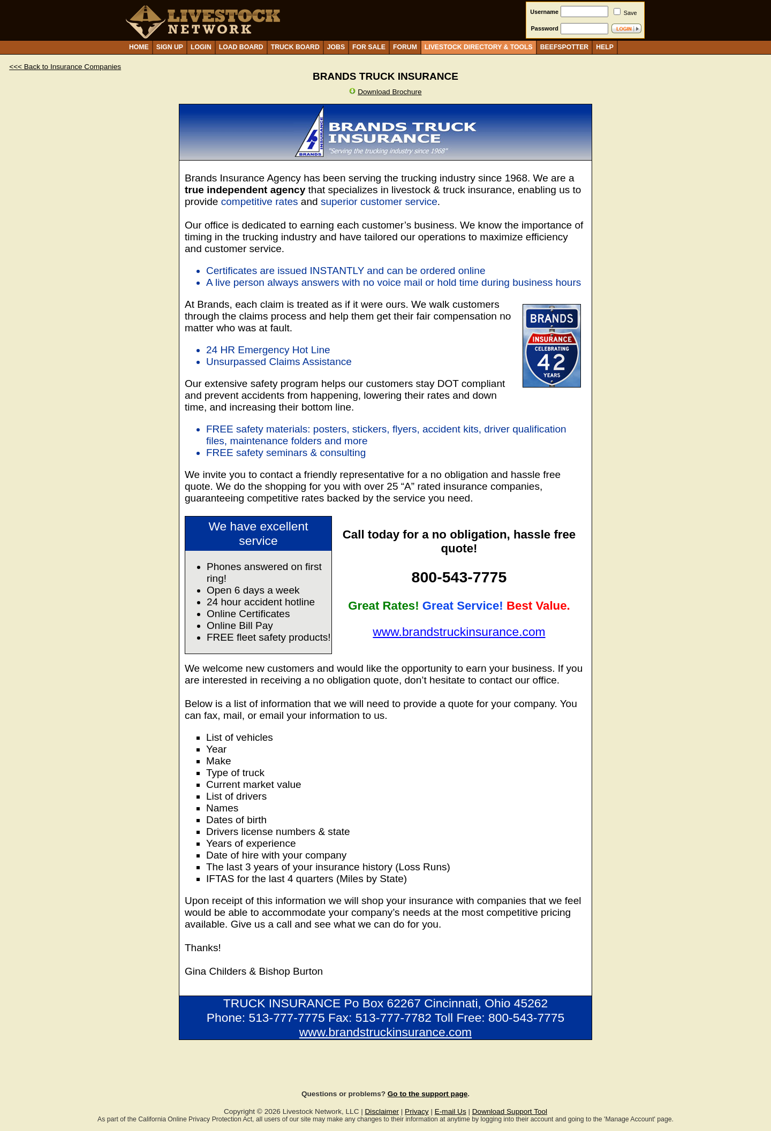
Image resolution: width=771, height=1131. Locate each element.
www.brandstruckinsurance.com (459, 632)
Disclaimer (382, 1111)
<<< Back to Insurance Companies (65, 67)
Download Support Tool (509, 1111)
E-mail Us (450, 1111)
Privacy (417, 1111)
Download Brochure (389, 92)
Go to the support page (428, 1094)
